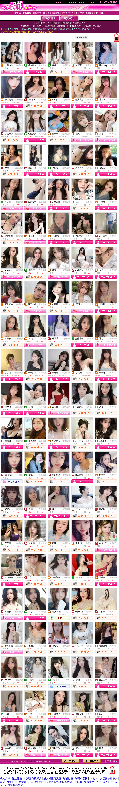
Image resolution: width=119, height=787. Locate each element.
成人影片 (108, 781)
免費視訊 (19, 65)
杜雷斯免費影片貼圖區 (41, 781)
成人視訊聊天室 (52, 778)
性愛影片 (12, 781)
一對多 (90, 304)
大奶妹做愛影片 (109, 778)
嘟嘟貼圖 (68, 778)
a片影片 (93, 778)
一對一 (67, 612)
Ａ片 (98, 781)
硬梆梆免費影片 (17, 785)
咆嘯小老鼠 (81, 778)
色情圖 (22, 781)
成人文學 (5, 778)
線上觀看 (17, 778)
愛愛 (2, 781)
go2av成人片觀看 (72, 781)
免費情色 (89, 781)
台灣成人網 (31, 761)
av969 (58, 781)
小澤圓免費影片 (33, 778)
